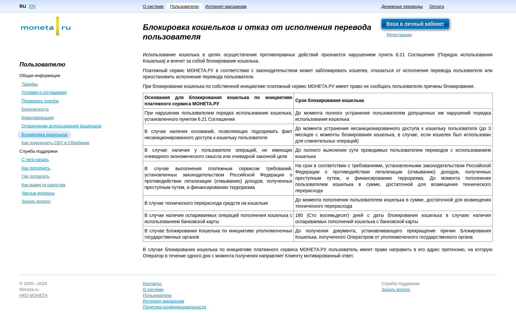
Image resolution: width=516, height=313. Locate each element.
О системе (153, 6)
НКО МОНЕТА (33, 295)
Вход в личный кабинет (415, 23)
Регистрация (399, 34)
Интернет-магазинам (225, 6)
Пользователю (184, 6)
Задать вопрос (395, 289)
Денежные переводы (402, 6)
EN (32, 6)
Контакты (152, 283)
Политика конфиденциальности (174, 306)
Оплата (436, 6)
